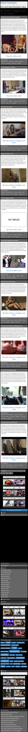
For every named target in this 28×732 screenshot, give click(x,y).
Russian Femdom (5, 584)
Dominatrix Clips (4, 588)
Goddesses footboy (9, 147)
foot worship (20, 194)
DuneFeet (7, 364)
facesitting (23, 651)
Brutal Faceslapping (5, 586)
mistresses (21, 61)
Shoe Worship (4, 418)
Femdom (3, 366)
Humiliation (14, 277)
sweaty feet (7, 322)
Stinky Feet (17, 416)
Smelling (9, 418)
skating (24, 320)
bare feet (15, 147)
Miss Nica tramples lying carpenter (8, 724)
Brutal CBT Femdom (5, 574)
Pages (3, 512)
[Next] (10, 473)
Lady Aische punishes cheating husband (10, 718)
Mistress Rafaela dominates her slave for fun (11, 726)
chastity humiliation (5, 648)
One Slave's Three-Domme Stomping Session (12, 326)
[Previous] (3, 471)
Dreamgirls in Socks (9, 192)
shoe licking (8, 63)
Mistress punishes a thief (6, 714)
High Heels (16, 414)
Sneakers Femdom (5, 582)
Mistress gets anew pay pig (7, 722)
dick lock (20, 648)
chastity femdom (5, 645)
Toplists (3, 601)
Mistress (24, 364)
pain (11, 661)
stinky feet (19, 149)
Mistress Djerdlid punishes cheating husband (11, 730)
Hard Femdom (8, 2)
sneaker (13, 275)
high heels (14, 63)
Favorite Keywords (6, 640)
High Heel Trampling (5, 578)
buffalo (22, 275)
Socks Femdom (4, 580)
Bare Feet (12, 364)
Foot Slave (9, 277)
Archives (3, 671)
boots (7, 103)
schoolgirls (3, 277)
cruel (14, 648)
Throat (16, 364)
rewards (15, 192)
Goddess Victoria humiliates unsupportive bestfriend (12, 716)
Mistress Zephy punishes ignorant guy (9, 712)
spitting (19, 192)
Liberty (15, 320)
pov (11, 663)
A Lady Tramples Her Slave (7, 198)
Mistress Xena (4, 565)
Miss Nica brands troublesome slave (9, 720)
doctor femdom (4, 651)
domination (19, 63)
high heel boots (22, 101)
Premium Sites (5, 563)
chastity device (20, 642)
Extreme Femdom (5, 590)
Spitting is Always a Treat (7, 153)
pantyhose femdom (18, 661)
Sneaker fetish (8, 275)
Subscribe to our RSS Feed (14, 510)
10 (4, 473)
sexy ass (24, 663)
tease (13, 666)
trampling (15, 234)
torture (18, 666)
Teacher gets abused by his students (9, 240)
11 (7, 473)
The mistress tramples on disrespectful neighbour (12, 728)
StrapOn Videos (4, 596)
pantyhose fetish (5, 663)
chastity (14, 642)
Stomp (20, 364)
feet (10, 103)
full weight (14, 103)
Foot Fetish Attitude (9, 414)
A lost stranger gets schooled (8, 67)
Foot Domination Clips (6, 572)
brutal (8, 642)
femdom (17, 275)
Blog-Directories (5, 599)
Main (2, 514)
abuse (2, 642)
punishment (3, 236)
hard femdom (11, 658)
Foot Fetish (23, 416)
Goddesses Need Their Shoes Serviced (10, 17)
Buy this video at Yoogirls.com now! (14, 142)
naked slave (11, 61)
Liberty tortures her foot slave (8, 281)
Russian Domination (5, 603)
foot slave (3, 63)
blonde (2, 322)
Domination (8, 366)
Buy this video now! (14, 56)
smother (8, 666)
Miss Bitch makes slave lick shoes (9, 422)
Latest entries (5, 710)
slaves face (13, 322)
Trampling (13, 366)
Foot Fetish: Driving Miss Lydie (8, 370)
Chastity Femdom (5, 592)
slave (7, 61)
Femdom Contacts (5, 576)
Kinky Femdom (4, 594)
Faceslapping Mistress (6, 570)
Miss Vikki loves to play (6, 106)
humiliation (3, 149)
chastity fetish (15, 645)
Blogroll (3, 568)
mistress (16, 61)
